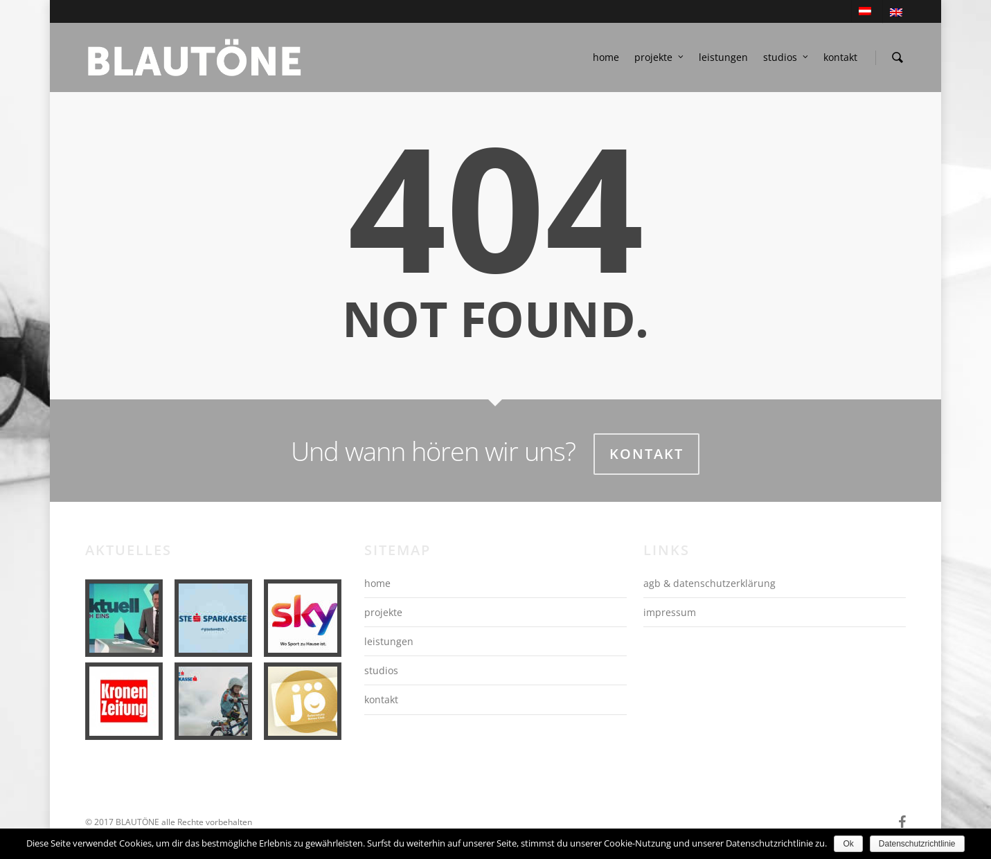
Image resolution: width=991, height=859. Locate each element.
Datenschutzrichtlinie (917, 844)
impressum (669, 612)
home (606, 57)
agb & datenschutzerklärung (709, 583)
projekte (659, 57)
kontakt (840, 57)
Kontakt (646, 453)
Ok (848, 844)
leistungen (723, 57)
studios (786, 57)
